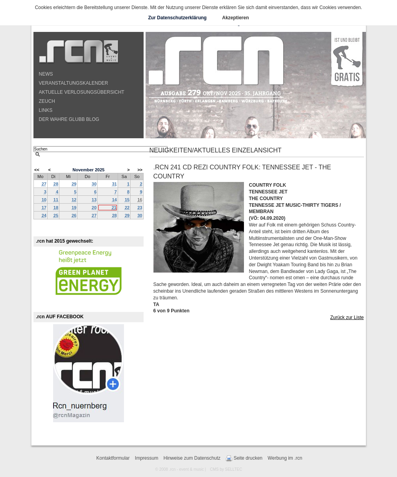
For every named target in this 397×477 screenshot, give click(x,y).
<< (36, 169)
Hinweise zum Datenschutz (192, 458)
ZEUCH (47, 101)
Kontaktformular (113, 458)
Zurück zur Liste (347, 317)
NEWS (46, 74)
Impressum (146, 458)
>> (139, 169)
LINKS (46, 110)
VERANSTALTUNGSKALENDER (73, 83)
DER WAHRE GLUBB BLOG (69, 119)
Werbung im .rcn (285, 458)
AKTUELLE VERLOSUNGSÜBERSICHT (81, 92)
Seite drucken (244, 458)
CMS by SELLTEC (226, 469)
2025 (99, 169)
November (83, 169)
